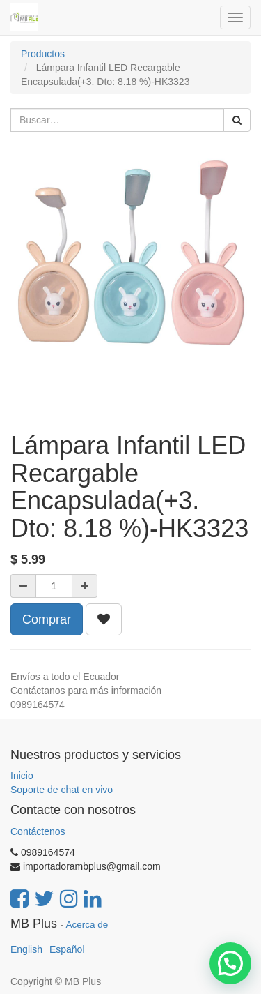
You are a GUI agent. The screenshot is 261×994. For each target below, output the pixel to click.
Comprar (46, 619)
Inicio (21, 775)
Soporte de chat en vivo (61, 789)
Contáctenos (37, 831)
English (26, 949)
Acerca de (87, 924)
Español (67, 949)
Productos (43, 53)
